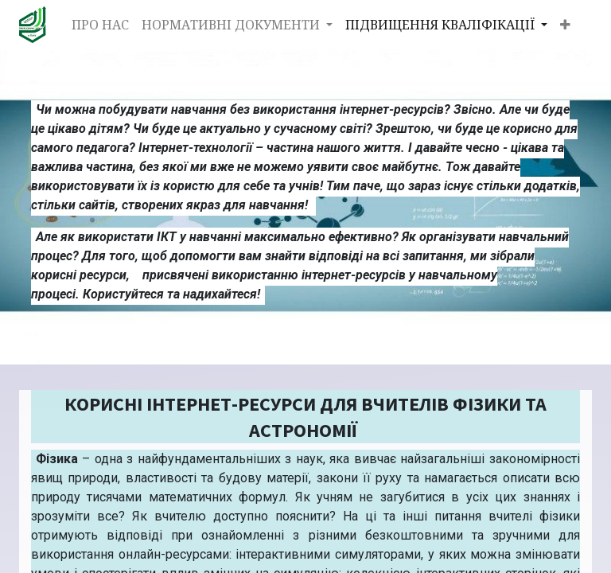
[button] (565, 25)
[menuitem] (100, 25)
